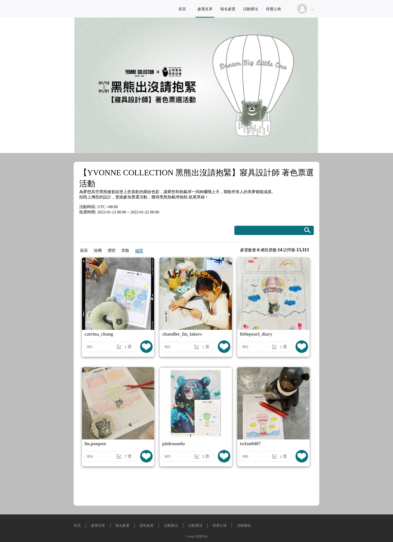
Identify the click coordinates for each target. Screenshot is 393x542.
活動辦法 (250, 9)
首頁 (182, 9)
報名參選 (227, 9)
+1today (190, 536)
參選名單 (205, 9)
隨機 (98, 250)
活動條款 (244, 525)
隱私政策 (147, 525)
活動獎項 (195, 525)
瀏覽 (112, 250)
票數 (125, 250)
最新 (84, 250)
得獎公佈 (273, 9)
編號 (139, 250)
